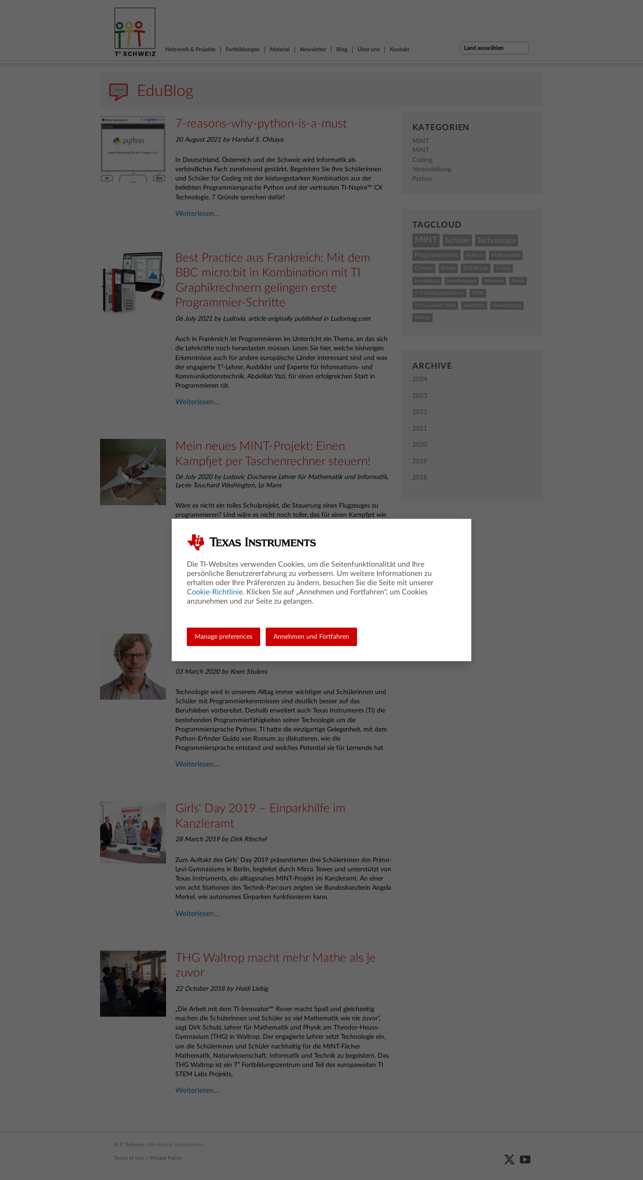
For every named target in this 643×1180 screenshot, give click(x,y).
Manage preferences (223, 637)
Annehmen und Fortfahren (311, 637)
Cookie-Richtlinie (215, 592)
